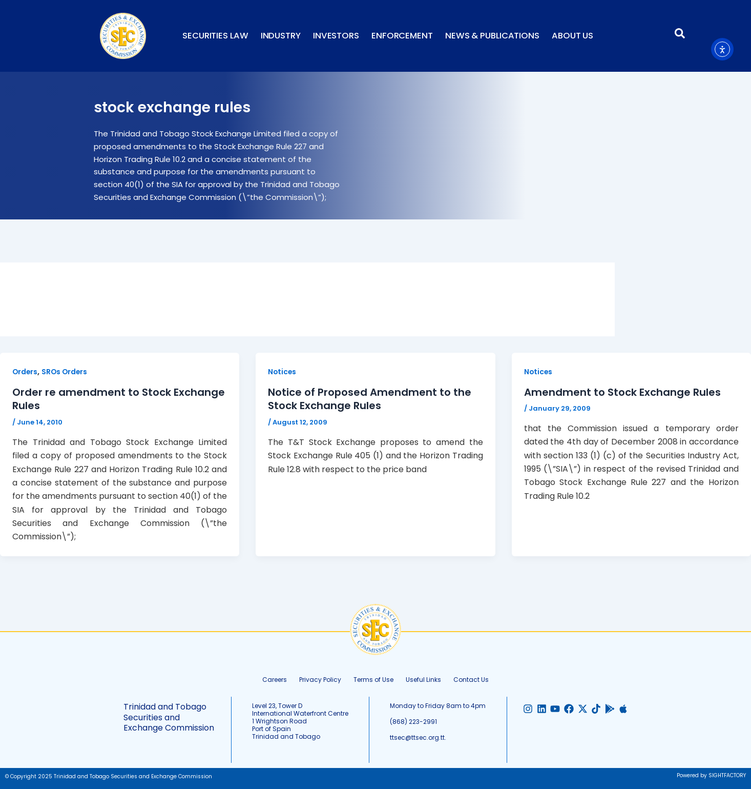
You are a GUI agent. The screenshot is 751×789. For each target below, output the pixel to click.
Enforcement (402, 36)
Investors (336, 36)
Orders (25, 372)
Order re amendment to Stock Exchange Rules (118, 399)
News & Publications (492, 36)
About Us (572, 36)
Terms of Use (373, 678)
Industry (281, 36)
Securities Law (215, 36)
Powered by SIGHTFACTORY (711, 774)
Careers (274, 678)
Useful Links (423, 678)
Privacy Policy (320, 678)
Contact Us (471, 678)
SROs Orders (66, 372)
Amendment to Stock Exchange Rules (622, 392)
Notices (282, 372)
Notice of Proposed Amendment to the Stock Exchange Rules (370, 399)
